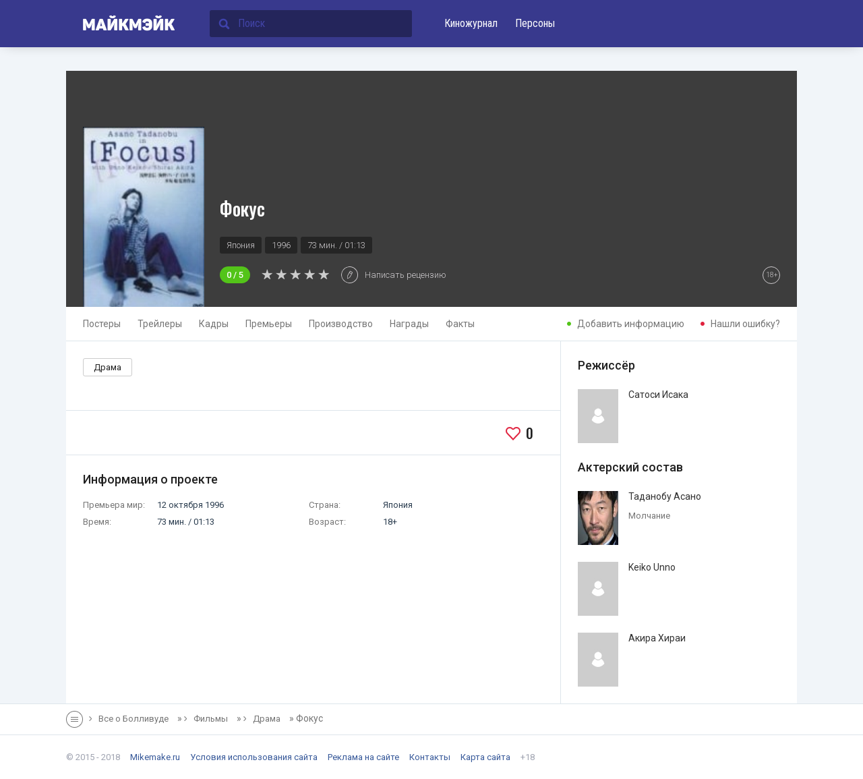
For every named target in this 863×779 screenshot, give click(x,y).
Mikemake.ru (155, 757)
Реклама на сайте (363, 757)
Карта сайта (485, 757)
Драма (107, 367)
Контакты (429, 757)
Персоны (535, 23)
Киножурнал (471, 23)
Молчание (649, 516)
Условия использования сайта (254, 757)
